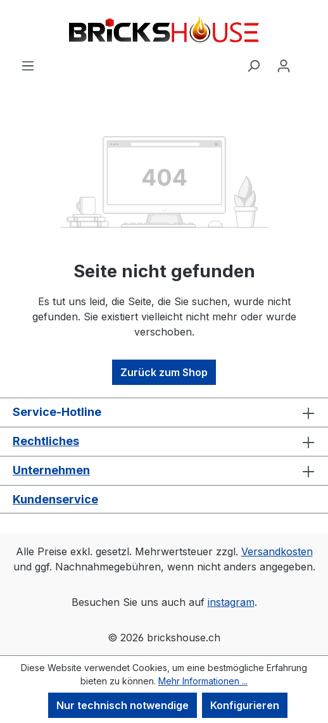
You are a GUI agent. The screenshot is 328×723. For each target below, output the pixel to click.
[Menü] (28, 65)
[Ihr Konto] (283, 65)
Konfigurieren (244, 705)
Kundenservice (55, 499)
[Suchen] (253, 65)
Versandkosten (277, 551)
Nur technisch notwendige (122, 705)
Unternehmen (51, 470)
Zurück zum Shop (164, 372)
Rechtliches (46, 441)
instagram (231, 602)
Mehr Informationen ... (203, 681)
